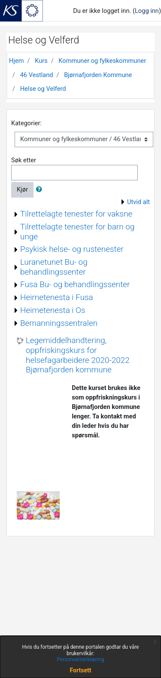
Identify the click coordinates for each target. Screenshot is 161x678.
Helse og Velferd (43, 89)
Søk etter (23, 160)
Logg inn (147, 11)
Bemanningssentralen (58, 323)
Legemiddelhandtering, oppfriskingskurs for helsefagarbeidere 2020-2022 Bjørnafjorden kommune (78, 355)
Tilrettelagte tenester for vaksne (76, 214)
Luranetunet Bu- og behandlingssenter (54, 267)
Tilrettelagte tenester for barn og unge (77, 231)
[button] (40, 190)
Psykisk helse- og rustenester (72, 249)
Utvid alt (138, 202)
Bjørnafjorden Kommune (98, 75)
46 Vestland (36, 75)
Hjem (16, 61)
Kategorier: (26, 123)
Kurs (41, 61)
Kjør (22, 189)
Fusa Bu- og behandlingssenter (75, 284)
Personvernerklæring (80, 659)
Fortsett (80, 670)
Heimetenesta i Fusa (56, 297)
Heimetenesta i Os (52, 310)
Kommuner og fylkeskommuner (102, 61)
